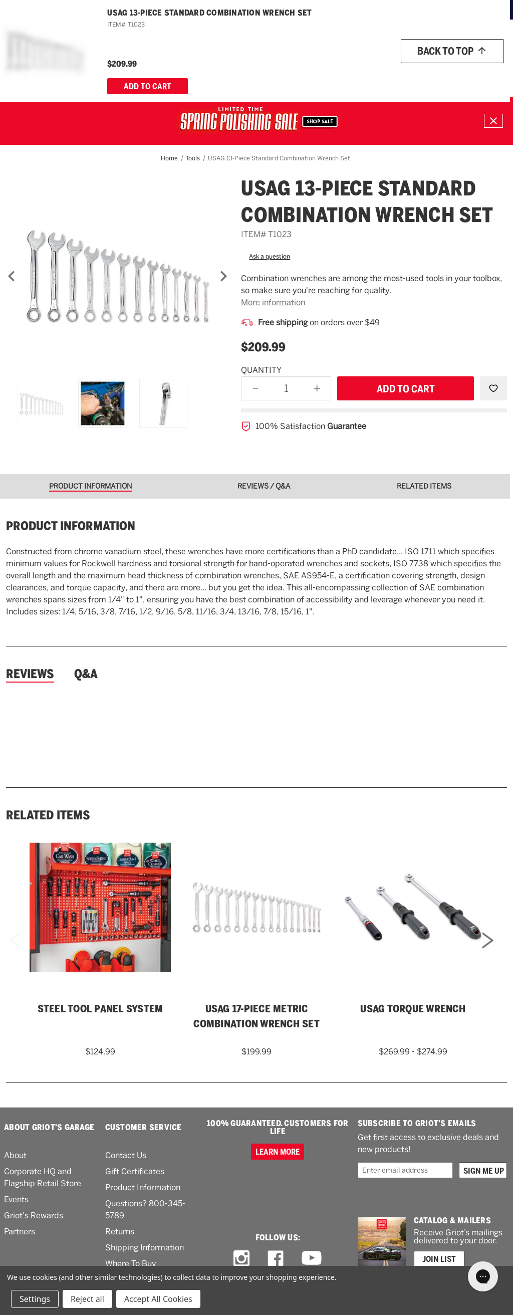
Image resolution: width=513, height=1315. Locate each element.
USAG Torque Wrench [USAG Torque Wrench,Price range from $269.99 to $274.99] (412, 1008)
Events (16, 1199)
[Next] (223, 276)
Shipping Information (144, 1247)
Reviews (30, 674)
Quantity (261, 370)
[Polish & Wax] (148, 74)
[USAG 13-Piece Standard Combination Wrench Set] (117, 275)
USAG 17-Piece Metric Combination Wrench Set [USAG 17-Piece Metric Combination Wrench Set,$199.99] (256, 1016)
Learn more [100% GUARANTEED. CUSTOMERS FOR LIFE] (277, 1152)
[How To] (422, 74)
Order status (389, 45)
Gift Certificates (134, 1171)
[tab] (94, 486)
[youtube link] (312, 1258)
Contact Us (125, 1155)
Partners (19, 1231)
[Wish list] (442, 46)
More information (273, 302)
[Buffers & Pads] (201, 74)
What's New (348, 73)
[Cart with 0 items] (491, 74)
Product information (70, 526)
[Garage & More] (257, 74)
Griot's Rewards (33, 1215)
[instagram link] (241, 1258)
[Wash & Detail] (98, 74)
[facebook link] (276, 1258)
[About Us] (455, 74)
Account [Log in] (488, 46)
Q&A (86, 674)
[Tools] (298, 74)
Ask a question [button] (269, 257)
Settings (35, 1298)
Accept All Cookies (158, 1298)
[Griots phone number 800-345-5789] (319, 46)
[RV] (319, 74)
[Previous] (11, 276)
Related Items (48, 815)
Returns (119, 1231)
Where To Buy (130, 1263)
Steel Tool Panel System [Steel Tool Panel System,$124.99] (100, 1008)
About (15, 1155)
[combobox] (232, 46)
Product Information (142, 1187)
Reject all (87, 1298)
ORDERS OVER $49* (295, 9)
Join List (439, 1259)
